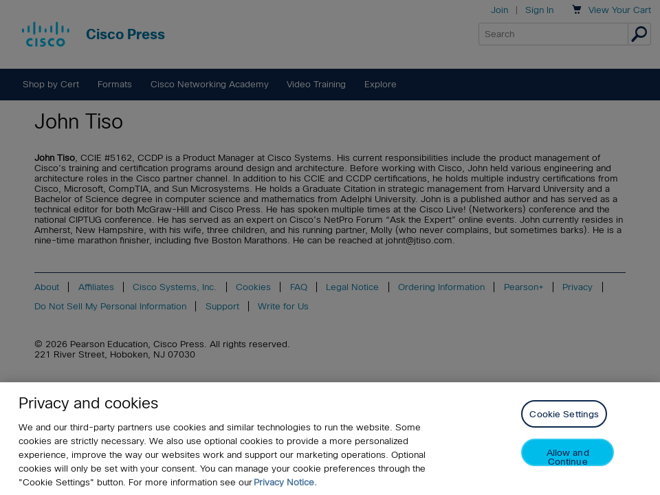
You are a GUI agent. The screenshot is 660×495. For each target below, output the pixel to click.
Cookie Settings (564, 414)
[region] (330, 438)
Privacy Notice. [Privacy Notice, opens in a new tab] (285, 482)
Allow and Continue (568, 457)
